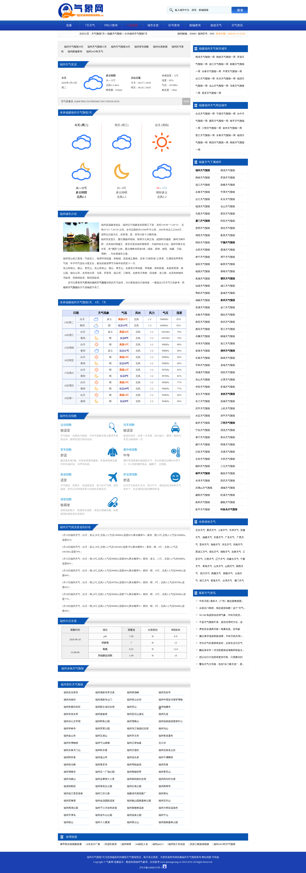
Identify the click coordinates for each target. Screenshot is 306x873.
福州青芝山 (165, 771)
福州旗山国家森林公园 (139, 800)
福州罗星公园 (102, 728)
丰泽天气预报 (202, 343)
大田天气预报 (227, 459)
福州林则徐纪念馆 (136, 779)
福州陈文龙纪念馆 (105, 706)
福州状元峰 (70, 764)
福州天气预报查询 (191, 857)
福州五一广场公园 (105, 771)
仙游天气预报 (202, 285)
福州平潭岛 (70, 815)
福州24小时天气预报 (224, 844)
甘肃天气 (218, 537)
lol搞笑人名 (142, 844)
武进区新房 (111, 844)
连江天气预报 (202, 184)
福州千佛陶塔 (166, 757)
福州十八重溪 (102, 822)
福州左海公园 (134, 786)
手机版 (215, 857)
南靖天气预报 (227, 358)
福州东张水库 (71, 714)
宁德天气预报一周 (226, 113)
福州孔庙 (163, 714)
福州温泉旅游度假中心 (171, 721)
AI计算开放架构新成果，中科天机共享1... (221, 636)
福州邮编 (182, 33)
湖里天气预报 (202, 235)
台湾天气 (227, 580)
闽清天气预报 (227, 170)
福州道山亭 (101, 757)
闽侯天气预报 (202, 177)
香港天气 (215, 580)
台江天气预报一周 (205, 78)
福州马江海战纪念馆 (138, 728)
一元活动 (132, 25)
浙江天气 (204, 580)
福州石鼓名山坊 (167, 750)
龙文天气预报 (202, 394)
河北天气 (227, 544)
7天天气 (90, 25)
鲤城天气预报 (227, 336)
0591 (212, 33)
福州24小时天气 (94, 51)
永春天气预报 (202, 314)
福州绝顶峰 (133, 692)
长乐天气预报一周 (226, 78)
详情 (186, 101)
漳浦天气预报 (202, 372)
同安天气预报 (227, 220)
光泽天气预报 (202, 480)
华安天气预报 (202, 386)
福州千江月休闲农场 (106, 807)
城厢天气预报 (202, 300)
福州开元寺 (133, 735)
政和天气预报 (202, 502)
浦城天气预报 (227, 487)
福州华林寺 (70, 728)
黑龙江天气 (201, 551)
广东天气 (230, 537)
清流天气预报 (227, 430)
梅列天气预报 (202, 466)
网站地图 (206, 857)
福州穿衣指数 (141, 46)
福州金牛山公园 (103, 815)
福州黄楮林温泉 (135, 807)
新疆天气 (228, 573)
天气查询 (85, 282)
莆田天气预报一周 (218, 120)
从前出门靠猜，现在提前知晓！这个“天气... (222, 608)
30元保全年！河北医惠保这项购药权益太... (221, 650)
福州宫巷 (163, 764)
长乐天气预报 (227, 199)
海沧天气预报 (227, 228)
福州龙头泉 (133, 757)
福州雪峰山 (133, 721)
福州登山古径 (134, 699)
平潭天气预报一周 (232, 71)
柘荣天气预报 (227, 264)
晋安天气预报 (227, 213)
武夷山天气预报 (203, 487)
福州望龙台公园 (103, 786)
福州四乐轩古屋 (167, 779)
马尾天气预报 (202, 213)
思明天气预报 (202, 228)
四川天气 (205, 573)
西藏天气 (216, 573)
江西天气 (209, 559)
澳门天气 (239, 580)
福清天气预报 (202, 206)
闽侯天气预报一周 (226, 57)
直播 (69, 25)
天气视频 (68, 35)
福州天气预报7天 (138, 33)
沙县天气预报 (202, 451)
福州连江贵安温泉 (73, 793)
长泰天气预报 (202, 358)
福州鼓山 (68, 822)
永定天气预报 (202, 415)
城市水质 (153, 25)
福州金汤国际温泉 (105, 800)
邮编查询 (195, 25)
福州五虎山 (101, 735)
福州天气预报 (70, 287)
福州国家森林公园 (168, 822)
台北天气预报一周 (205, 113)
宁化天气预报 (202, 430)
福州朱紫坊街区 (72, 706)
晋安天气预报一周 (211, 93)
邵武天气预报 (227, 480)
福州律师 (126, 844)
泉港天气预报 (202, 350)
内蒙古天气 (233, 559)
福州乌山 (163, 728)
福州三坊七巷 (102, 793)
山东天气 (218, 566)
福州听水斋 (101, 750)
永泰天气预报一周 (211, 71)
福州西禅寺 (165, 786)
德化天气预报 (227, 314)
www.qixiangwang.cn (170, 862)
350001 (193, 33)
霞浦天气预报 (227, 249)
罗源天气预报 (227, 177)
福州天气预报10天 (73, 46)
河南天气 (238, 544)
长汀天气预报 (202, 401)
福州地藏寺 (165, 706)
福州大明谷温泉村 (168, 807)
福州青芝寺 (101, 764)
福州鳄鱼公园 (102, 721)
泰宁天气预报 (202, 437)
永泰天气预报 (202, 192)
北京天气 (200, 530)
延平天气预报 (202, 509)
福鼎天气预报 (202, 271)
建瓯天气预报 (227, 502)
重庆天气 (211, 530)
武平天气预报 (202, 408)
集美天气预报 (227, 235)
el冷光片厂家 (93, 844)
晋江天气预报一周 (205, 135)
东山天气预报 (202, 379)
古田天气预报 (202, 249)
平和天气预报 (202, 365)
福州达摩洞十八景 (105, 779)
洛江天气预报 (227, 343)
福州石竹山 (165, 800)
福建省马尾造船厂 (136, 793)
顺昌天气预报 (227, 473)
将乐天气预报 (227, 437)
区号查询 (174, 25)
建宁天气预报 (202, 444)
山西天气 (230, 566)
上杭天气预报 (227, 408)
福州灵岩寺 (165, 692)
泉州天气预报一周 (232, 128)
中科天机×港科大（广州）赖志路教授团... (221, 601)
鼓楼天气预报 (227, 184)
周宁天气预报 (227, 257)
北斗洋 (162, 743)
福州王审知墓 (134, 743)
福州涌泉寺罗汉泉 (105, 692)
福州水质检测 (160, 46)
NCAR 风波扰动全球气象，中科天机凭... (220, 615)
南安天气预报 (202, 321)
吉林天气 (236, 551)
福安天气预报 (202, 264)
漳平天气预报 (227, 415)
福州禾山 (132, 706)
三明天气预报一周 (211, 128)
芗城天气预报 (227, 386)
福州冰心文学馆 (72, 721)
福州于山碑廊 (102, 743)
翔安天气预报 (202, 242)
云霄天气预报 (227, 379)
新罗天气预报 (202, 422)
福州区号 (202, 33)
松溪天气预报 (227, 495)
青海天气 (207, 566)
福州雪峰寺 (70, 771)
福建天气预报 (114, 33)
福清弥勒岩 (70, 786)
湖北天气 (214, 551)
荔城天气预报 (227, 293)
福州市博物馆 (71, 743)
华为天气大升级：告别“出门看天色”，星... (221, 664)
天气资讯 (237, 25)
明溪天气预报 (227, 444)
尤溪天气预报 (227, 451)
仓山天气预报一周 (218, 85)
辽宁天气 (220, 559)
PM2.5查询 (111, 25)
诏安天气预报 (227, 372)
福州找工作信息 (176, 844)
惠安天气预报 (202, 329)
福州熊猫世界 (134, 771)
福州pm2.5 (158, 844)
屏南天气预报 (227, 271)
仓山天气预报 (227, 206)
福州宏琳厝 (70, 800)
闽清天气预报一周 (205, 57)
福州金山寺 (70, 735)
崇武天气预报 (227, 321)
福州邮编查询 (75, 51)
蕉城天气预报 (202, 278)
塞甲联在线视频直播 (71, 844)
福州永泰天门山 (72, 750)
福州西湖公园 (71, 807)
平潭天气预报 (227, 192)
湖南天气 (225, 551)
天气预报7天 (98, 33)
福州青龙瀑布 (166, 735)
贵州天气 (204, 544)
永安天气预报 (202, 459)
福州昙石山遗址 (135, 714)
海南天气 (215, 544)
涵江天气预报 (227, 285)
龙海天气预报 (227, 365)
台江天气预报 (202, 199)
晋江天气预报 (227, 329)
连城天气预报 (227, 401)
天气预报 (131, 857)
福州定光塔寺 (71, 692)
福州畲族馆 (101, 714)
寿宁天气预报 (202, 257)
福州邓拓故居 (134, 764)
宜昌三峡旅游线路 (199, 844)
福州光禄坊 (70, 699)
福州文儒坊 (133, 750)
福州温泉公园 (134, 815)
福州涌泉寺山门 (103, 699)
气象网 (109, 862)
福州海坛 (163, 793)
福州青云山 (133, 822)
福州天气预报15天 (97, 46)
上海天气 (222, 530)
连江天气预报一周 (218, 64)
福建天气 (207, 537)
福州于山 (163, 815)
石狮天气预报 (202, 336)
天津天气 (234, 530)
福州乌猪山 (70, 779)
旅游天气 (216, 25)
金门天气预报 (227, 307)
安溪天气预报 (202, 307)
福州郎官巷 (70, 757)
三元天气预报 (227, 466)
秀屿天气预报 (202, 293)
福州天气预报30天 (120, 46)
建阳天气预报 (202, 495)
